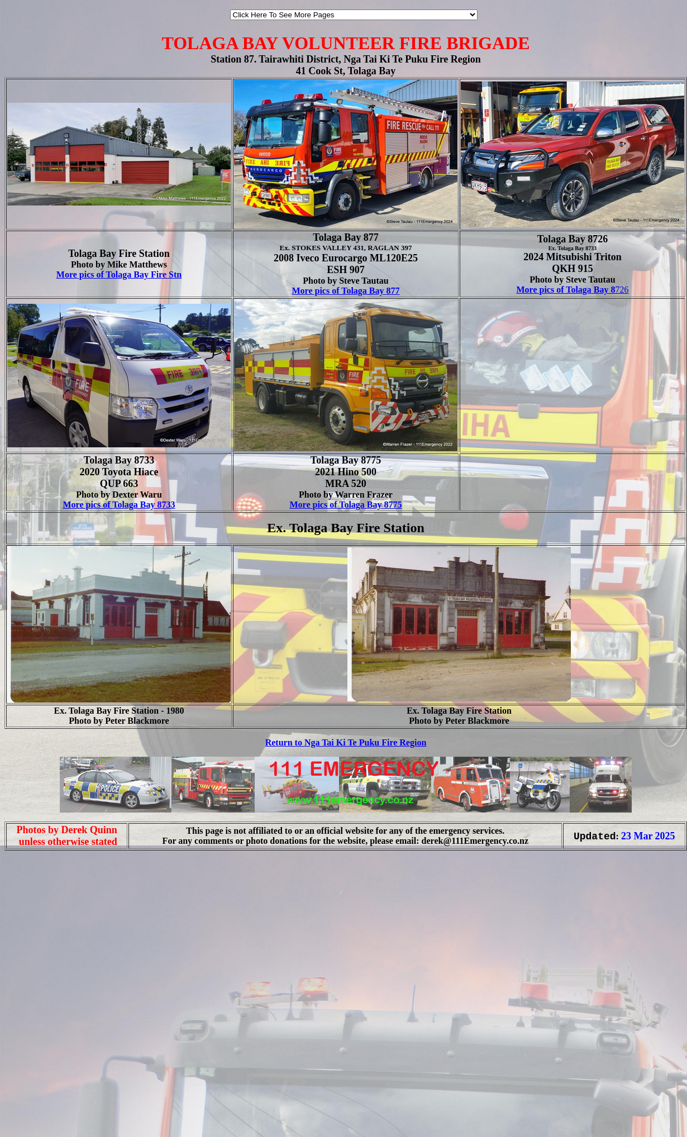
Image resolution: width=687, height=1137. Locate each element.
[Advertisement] (132, 991)
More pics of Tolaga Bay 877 (345, 290)
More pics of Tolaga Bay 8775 (345, 504)
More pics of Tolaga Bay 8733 (119, 504)
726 (572, 289)
